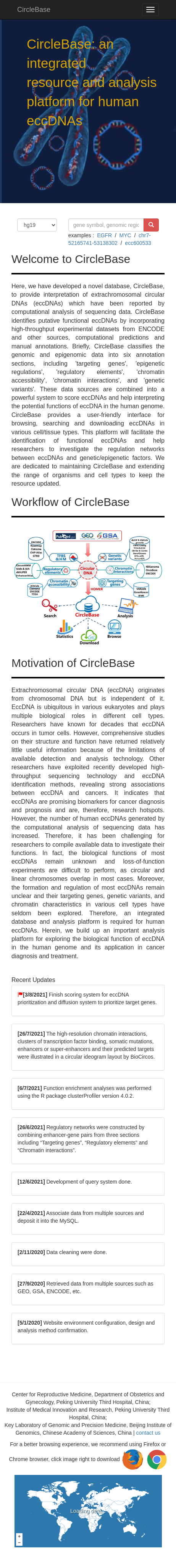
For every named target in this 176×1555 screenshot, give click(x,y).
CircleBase (33, 9)
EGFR (104, 235)
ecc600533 (138, 243)
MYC (125, 235)
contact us (148, 1433)
